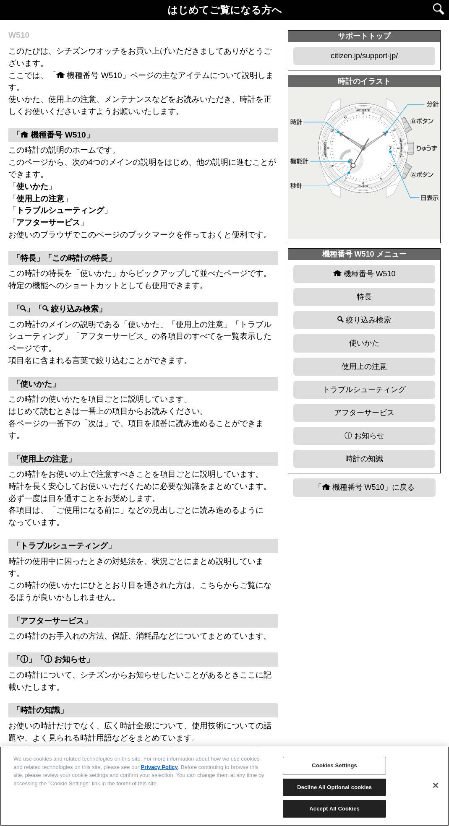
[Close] (435, 785)
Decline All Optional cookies (334, 787)
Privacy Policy (159, 767)
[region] (224, 786)
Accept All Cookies (334, 808)
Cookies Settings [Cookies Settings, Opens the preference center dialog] (334, 765)
